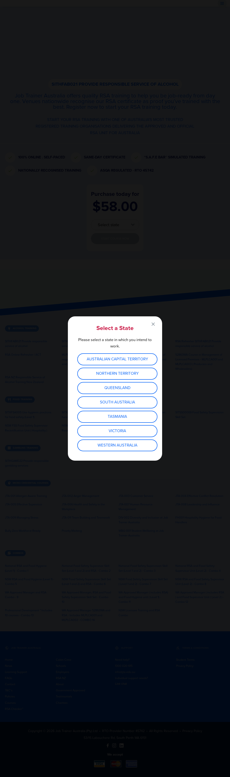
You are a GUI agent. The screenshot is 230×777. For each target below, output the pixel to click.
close (153, 324)
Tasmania (117, 416)
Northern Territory (117, 373)
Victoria (117, 431)
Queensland (117, 388)
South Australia (117, 402)
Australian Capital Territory (117, 359)
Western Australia (117, 445)
